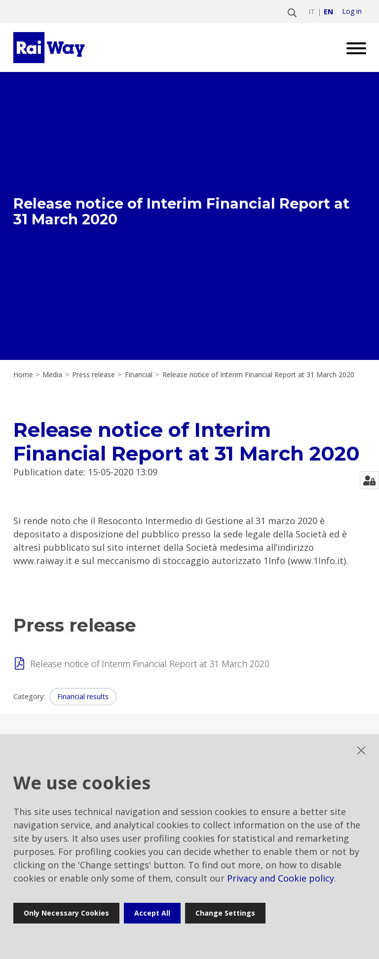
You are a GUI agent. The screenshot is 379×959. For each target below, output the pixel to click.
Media (52, 374)
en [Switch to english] (328, 11)
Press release (93, 374)
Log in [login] (352, 11)
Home (23, 374)
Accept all (152, 913)
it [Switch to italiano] (311, 11)
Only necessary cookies (66, 913)
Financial (138, 374)
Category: (29, 696)
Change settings (225, 913)
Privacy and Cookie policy (280, 878)
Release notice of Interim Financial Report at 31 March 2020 (149, 664)
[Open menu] (352, 47)
